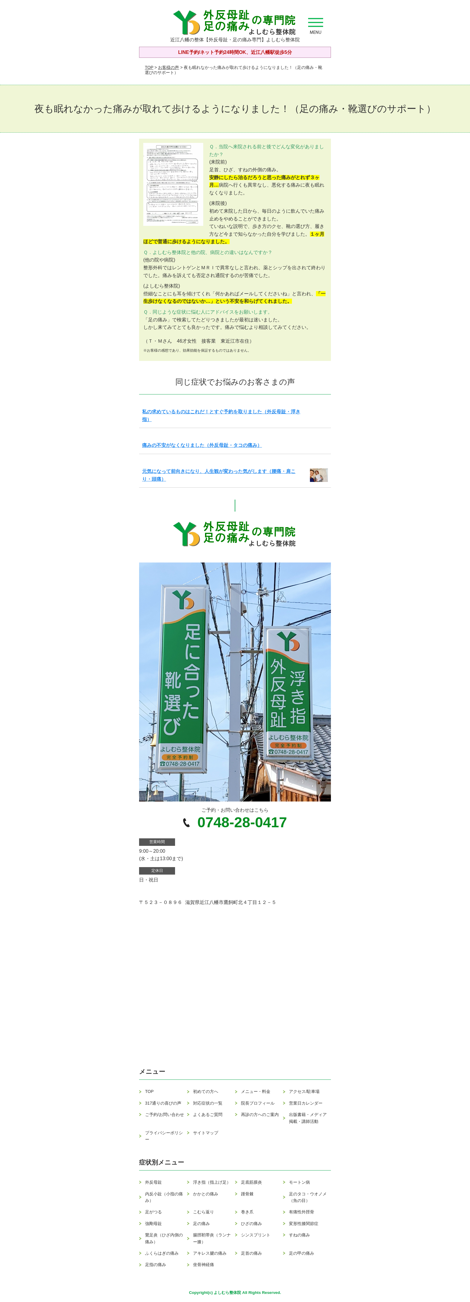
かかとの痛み (205, 1193)
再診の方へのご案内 (260, 1114)
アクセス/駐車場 (304, 1091)
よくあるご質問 (207, 1114)
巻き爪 (247, 1211)
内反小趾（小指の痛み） (164, 1197)
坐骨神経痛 (203, 1264)
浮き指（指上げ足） (212, 1182)
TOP (149, 67)
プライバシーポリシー (164, 1136)
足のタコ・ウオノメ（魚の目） (308, 1197)
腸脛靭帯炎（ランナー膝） (212, 1238)
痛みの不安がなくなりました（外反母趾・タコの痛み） (202, 445)
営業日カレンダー (306, 1103)
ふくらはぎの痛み (162, 1253)
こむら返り (203, 1211)
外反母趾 (153, 1182)
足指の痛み (155, 1264)
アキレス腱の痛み (210, 1253)
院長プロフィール (258, 1103)
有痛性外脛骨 (301, 1211)
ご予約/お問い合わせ (164, 1114)
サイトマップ (205, 1132)
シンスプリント (255, 1235)
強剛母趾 (153, 1223)
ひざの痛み (251, 1223)
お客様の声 (168, 67)
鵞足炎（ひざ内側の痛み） (164, 1238)
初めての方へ (205, 1091)
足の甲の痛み (301, 1253)
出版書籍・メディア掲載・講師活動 (308, 1117)
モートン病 (299, 1182)
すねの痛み (299, 1235)
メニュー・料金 (255, 1091)
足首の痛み (251, 1253)
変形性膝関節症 (303, 1223)
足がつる (153, 1211)
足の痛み (201, 1223)
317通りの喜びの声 (163, 1103)
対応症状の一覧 (207, 1103)
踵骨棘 (247, 1193)
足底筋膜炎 (251, 1182)
